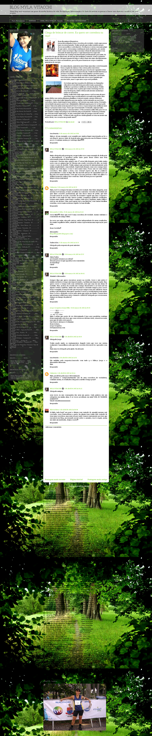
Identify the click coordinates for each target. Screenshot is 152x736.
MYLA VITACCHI (55, 149)
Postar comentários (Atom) (79, 486)
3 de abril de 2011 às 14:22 (73, 389)
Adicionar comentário (53, 427)
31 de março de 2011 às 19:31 (80, 308)
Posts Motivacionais (18, 21)
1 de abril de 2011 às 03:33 (73, 337)
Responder (54, 143)
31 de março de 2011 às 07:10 (69, 133)
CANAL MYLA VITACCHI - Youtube (51, 21)
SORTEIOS (32, 21)
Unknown (53, 187)
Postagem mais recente (55, 480)
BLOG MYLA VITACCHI (31, 8)
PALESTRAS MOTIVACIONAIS (76, 21)
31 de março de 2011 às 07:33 (74, 149)
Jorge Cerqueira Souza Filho (60, 308)
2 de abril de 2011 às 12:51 (68, 358)
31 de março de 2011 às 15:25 (74, 212)
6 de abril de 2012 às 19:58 (69, 410)
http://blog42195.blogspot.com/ (61, 234)
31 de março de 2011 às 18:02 (74, 273)
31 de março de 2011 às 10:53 (67, 187)
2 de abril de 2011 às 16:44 (66, 373)
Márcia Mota (54, 410)
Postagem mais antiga (97, 480)
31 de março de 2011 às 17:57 (74, 254)
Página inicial (76, 480)
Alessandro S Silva (56, 212)
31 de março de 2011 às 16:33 (69, 243)
